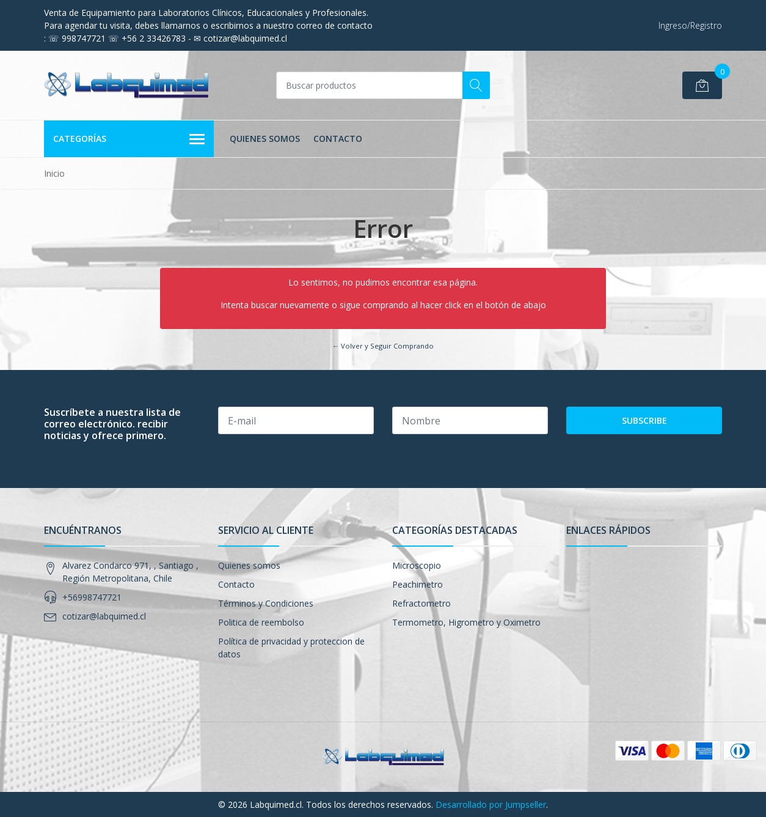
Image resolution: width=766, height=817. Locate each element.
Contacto (337, 138)
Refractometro (421, 603)
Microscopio (416, 565)
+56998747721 (92, 597)
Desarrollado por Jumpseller (491, 804)
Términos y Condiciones (265, 603)
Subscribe (644, 420)
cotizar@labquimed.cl (104, 616)
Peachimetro (417, 584)
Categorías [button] (129, 139)
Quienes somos (265, 138)
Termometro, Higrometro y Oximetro (466, 622)
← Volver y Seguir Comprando (383, 345)
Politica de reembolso (261, 622)
